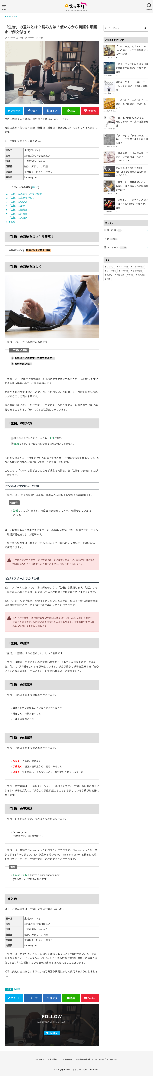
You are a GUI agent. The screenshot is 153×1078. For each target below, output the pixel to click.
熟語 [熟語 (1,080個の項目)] (108, 258)
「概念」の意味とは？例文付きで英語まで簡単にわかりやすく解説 (131, 65)
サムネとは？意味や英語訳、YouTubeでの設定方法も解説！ (130, 154)
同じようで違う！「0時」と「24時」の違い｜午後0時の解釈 (131, 79)
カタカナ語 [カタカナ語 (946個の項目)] (123, 245)
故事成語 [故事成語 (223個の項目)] (120, 254)
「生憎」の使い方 (16, 203)
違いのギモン (114, 226)
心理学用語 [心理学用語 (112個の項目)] (137, 250)
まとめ (11, 222)
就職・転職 (112, 210)
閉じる (35, 188)
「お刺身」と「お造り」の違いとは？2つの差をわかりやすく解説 (131, 186)
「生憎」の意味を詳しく (20, 198)
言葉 (10, 990)
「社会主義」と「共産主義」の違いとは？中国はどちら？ (131, 140)
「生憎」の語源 (15, 207)
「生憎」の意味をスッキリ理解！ (25, 195)
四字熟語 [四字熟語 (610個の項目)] (124, 250)
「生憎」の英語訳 (16, 218)
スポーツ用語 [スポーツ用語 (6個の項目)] (138, 245)
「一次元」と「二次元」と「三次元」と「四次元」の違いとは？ (131, 94)
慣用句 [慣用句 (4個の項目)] (109, 254)
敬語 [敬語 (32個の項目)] (131, 254)
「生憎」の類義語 (16, 210)
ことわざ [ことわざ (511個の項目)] (110, 245)
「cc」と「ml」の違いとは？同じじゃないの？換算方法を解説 (131, 109)
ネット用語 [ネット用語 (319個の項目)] (111, 250)
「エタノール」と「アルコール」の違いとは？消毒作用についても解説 (131, 50)
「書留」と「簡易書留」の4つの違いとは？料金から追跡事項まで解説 (131, 171)
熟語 (18, 990)
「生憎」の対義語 (16, 215)
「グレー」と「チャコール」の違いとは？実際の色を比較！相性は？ (131, 125)
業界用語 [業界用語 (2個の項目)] (141, 254)
